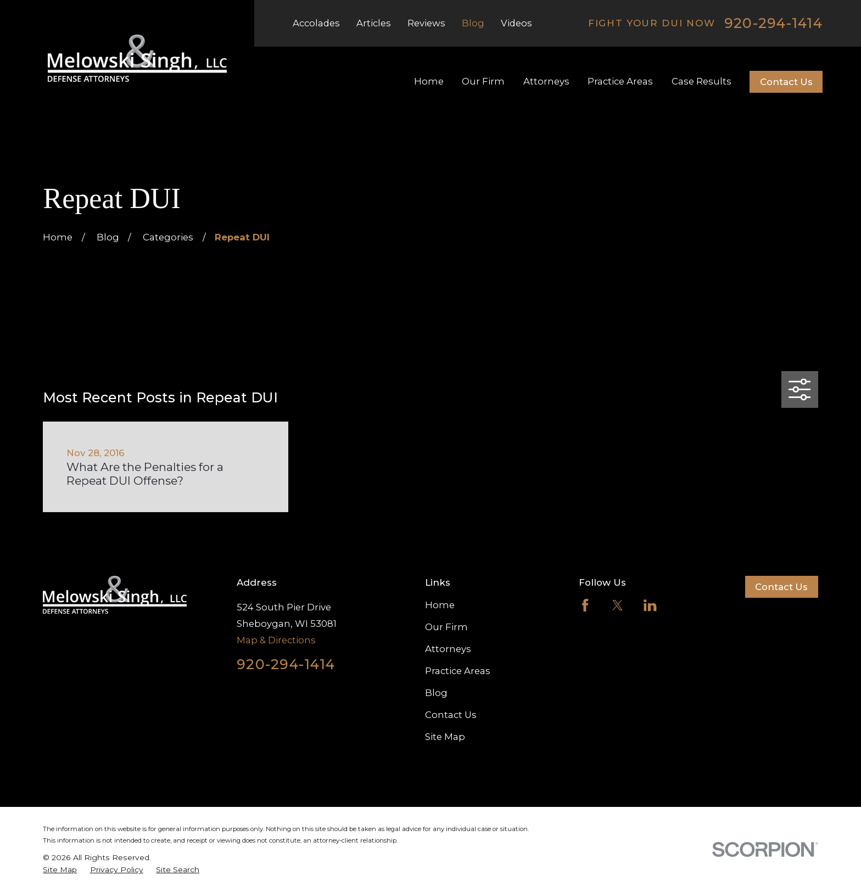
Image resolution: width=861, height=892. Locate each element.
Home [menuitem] (429, 81)
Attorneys (448, 648)
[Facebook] (585, 605)
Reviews (426, 23)
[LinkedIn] (650, 605)
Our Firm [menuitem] (483, 81)
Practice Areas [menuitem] (620, 81)
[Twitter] (617, 605)
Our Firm (446, 626)
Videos (516, 23)
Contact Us (786, 81)
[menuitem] (60, 870)
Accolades (316, 23)
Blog (473, 23)
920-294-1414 (773, 23)
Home (440, 604)
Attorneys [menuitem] (546, 81)
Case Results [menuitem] (701, 81)
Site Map (445, 736)
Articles (373, 23)
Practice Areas (457, 670)
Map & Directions (276, 640)
